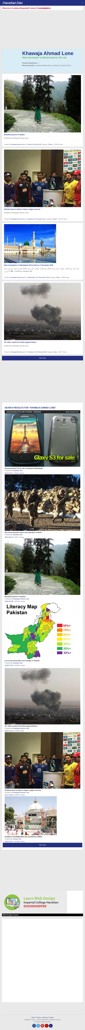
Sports (55, 219)
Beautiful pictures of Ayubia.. (15, 596)
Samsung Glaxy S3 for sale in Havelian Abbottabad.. (24, 468)
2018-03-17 (9, 841)
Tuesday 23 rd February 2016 (37, 352)
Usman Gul (17, 839)
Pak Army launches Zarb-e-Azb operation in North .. (24, 532)
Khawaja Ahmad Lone (18, 144)
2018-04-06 (9, 601)
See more (42, 358)
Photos (50, 144)
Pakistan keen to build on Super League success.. (23, 790)
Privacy (38, 1017)
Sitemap (44, 1017)
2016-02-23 (9, 731)
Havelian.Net (17, 470)
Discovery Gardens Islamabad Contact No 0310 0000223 (26, 8)
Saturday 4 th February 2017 (37, 219)
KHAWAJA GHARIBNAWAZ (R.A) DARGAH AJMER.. (24, 837)
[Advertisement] (43, 30)
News (58, 277)
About (33, 1017)
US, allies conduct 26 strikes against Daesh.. (21, 726)
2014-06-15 (9, 537)
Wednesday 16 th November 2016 (39, 277)
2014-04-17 (9, 473)
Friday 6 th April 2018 (35, 144)
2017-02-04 (9, 795)
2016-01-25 (9, 665)
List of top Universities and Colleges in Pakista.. (22, 661)
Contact (51, 1017)
